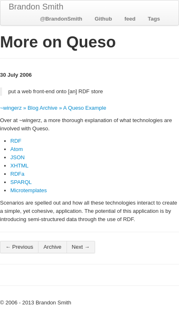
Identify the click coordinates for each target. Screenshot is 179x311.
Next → (81, 247)
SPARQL (21, 182)
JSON (17, 157)
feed (130, 19)
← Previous (19, 247)
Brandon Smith (36, 6)
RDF (15, 141)
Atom (16, 149)
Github (103, 19)
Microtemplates (28, 190)
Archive (52, 247)
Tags (154, 19)
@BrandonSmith (61, 19)
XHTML (19, 166)
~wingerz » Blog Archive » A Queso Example (53, 108)
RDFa (17, 174)
